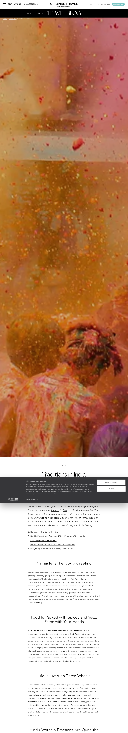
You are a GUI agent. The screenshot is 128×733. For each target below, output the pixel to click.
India (64, 466)
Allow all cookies (111, 712)
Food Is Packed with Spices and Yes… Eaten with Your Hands (57, 536)
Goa (65, 510)
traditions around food (64, 634)
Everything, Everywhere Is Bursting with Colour (51, 549)
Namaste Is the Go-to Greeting (44, 532)
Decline (111, 718)
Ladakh (55, 510)
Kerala (62, 651)
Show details (31, 729)
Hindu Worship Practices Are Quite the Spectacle (52, 545)
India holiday (85, 525)
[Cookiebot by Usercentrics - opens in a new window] (13, 729)
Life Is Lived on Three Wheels (43, 540)
